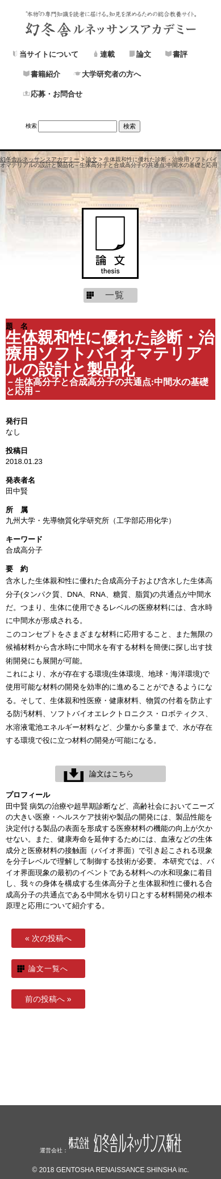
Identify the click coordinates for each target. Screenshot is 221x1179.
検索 (31, 126)
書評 (180, 54)
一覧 (114, 295)
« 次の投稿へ (48, 938)
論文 (143, 54)
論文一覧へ (48, 968)
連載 (107, 54)
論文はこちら (111, 774)
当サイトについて (48, 54)
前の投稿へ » (48, 999)
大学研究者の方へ (111, 74)
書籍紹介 (45, 74)
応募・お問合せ (56, 94)
